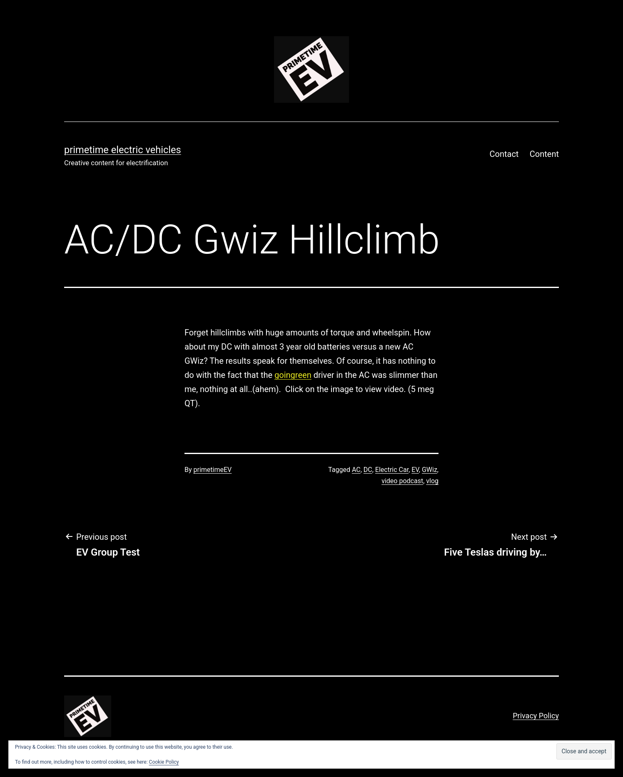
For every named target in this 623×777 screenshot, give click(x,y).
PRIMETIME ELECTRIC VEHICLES (122, 150)
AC (356, 470)
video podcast (402, 481)
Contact (504, 154)
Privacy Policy (536, 715)
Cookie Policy (164, 762)
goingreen (293, 375)
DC (368, 470)
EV (415, 470)
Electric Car (392, 470)
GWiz (429, 470)
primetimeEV (213, 470)
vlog (432, 481)
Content (544, 154)
